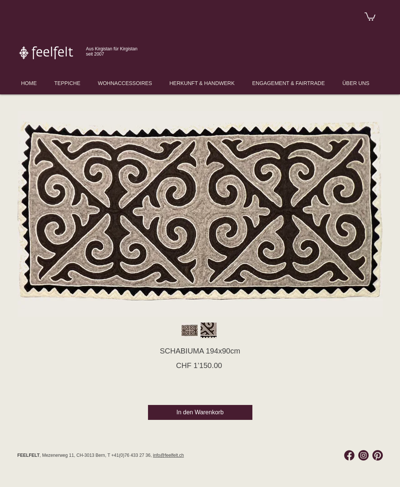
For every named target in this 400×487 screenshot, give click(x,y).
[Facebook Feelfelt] (349, 455)
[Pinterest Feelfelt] (377, 455)
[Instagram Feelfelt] (363, 455)
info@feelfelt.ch (168, 455)
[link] (370, 16)
